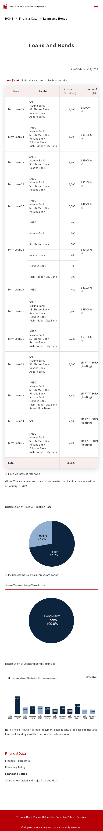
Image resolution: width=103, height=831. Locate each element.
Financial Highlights (17, 760)
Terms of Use (23, 817)
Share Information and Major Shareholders (31, 780)
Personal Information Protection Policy (53, 817)
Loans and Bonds (16, 773)
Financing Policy (15, 767)
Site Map (81, 817)
